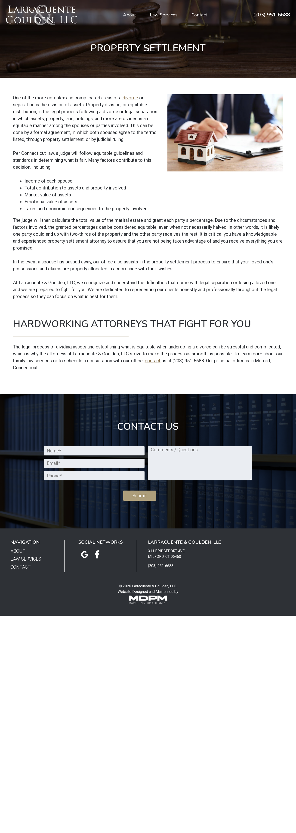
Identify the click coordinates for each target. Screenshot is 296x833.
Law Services (164, 15)
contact (152, 360)
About (129, 15)
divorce (130, 98)
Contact (199, 15)
